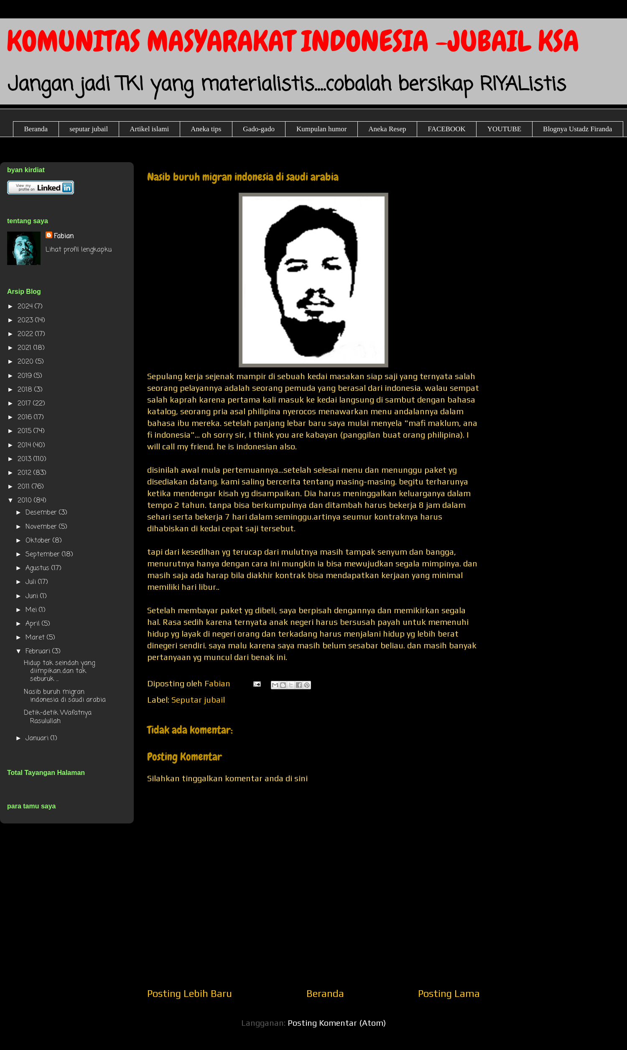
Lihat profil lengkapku (79, 250)
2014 (25, 446)
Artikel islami (149, 129)
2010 (26, 501)
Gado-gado (259, 129)
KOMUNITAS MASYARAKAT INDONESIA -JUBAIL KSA (293, 41)
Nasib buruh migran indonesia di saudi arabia (65, 696)
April (33, 624)
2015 (25, 431)
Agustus (38, 568)
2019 (26, 376)
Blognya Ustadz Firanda (577, 129)
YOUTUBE (504, 129)
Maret (36, 638)
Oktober (39, 541)
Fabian (64, 237)
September (43, 555)
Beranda (36, 129)
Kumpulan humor (321, 129)
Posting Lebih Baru (189, 993)
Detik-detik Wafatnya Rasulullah (58, 717)
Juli (31, 582)
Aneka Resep (387, 129)
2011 (25, 487)
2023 (26, 321)
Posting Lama (449, 993)
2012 (25, 473)
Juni (32, 596)
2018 (26, 390)
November (42, 527)
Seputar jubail (198, 699)
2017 (25, 404)
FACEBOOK (446, 129)
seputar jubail (88, 129)
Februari (38, 652)
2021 (25, 348)
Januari (38, 739)
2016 (26, 418)
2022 (26, 334)
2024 (26, 307)
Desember (42, 513)
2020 (27, 362)
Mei (32, 610)
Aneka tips (206, 129)
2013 (25, 459)
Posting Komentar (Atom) (337, 1022)
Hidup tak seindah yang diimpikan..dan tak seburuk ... (59, 671)
